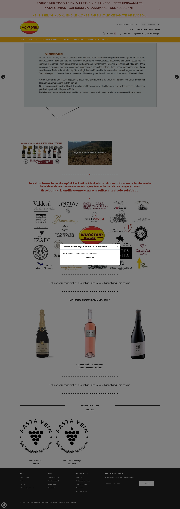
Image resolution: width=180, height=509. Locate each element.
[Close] (117, 246)
